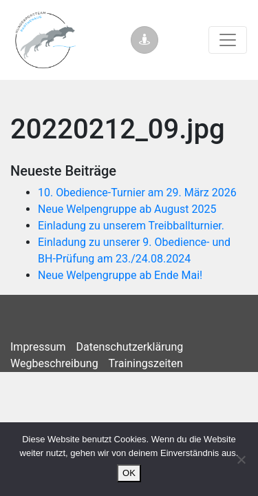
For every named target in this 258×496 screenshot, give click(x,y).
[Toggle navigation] (227, 40)
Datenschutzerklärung (130, 346)
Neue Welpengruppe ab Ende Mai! (120, 275)
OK (129, 473)
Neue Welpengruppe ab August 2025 (127, 209)
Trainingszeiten (146, 363)
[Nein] (241, 459)
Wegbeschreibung (54, 363)
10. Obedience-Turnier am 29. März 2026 (137, 192)
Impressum (38, 346)
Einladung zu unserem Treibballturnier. (131, 225)
